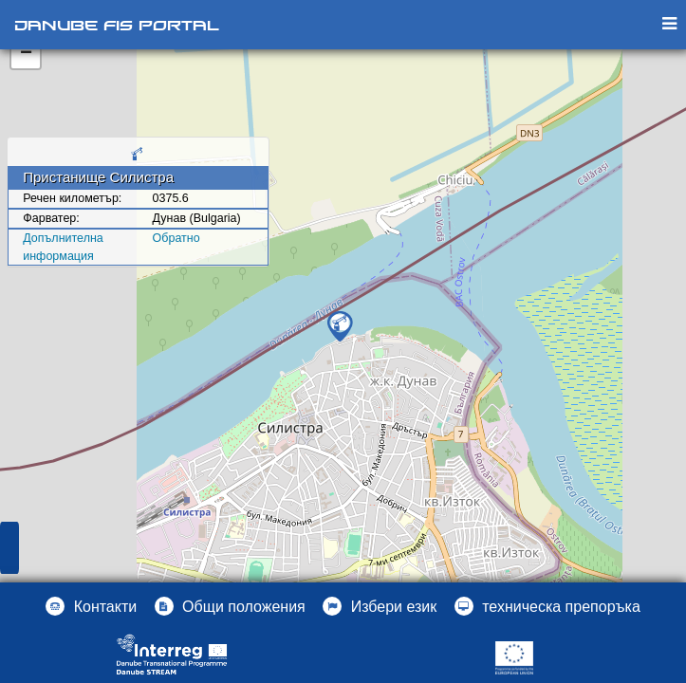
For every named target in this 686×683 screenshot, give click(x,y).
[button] (379, 606)
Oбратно (176, 238)
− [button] (26, 54)
